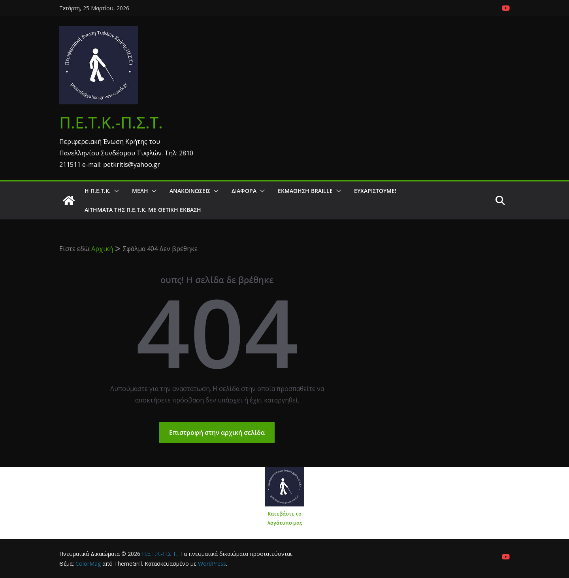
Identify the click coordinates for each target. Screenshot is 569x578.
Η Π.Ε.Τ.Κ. (98, 191)
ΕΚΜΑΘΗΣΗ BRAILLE (305, 191)
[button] (115, 190)
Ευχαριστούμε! (375, 191)
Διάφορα (244, 191)
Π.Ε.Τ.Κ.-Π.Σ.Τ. (111, 122)
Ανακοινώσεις (190, 191)
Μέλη (140, 191)
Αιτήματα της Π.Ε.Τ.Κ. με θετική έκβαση (143, 209)
